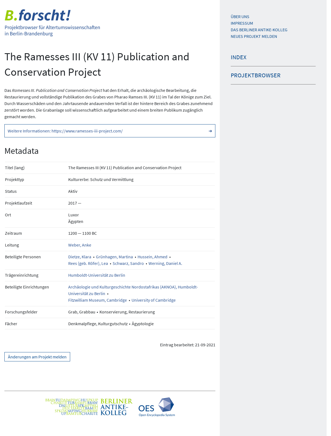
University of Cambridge (154, 300)
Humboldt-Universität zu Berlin (96, 275)
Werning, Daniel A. (165, 263)
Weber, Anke (79, 245)
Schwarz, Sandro (128, 263)
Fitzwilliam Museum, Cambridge (97, 300)
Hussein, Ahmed (152, 256)
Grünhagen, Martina (114, 256)
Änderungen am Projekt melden (37, 356)
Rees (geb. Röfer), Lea (88, 263)
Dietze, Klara (79, 256)
